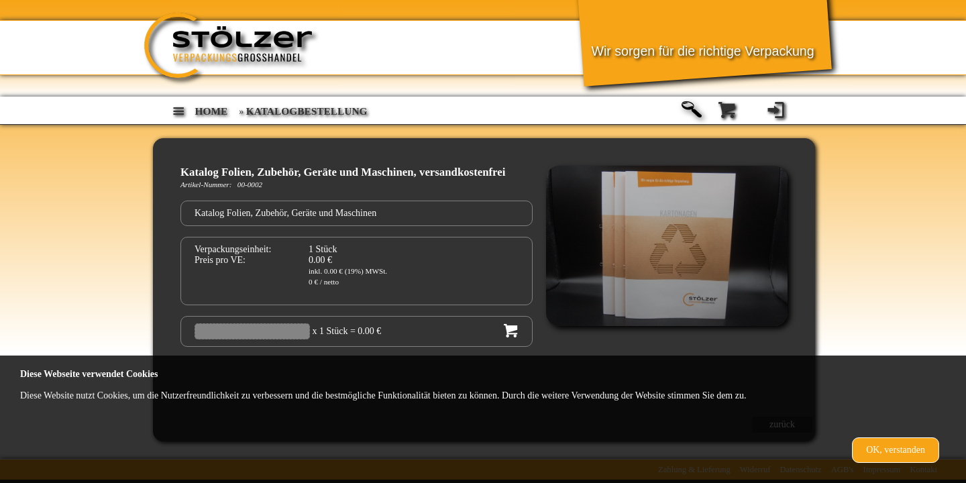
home (211, 111)
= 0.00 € (365, 331)
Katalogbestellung (307, 111)
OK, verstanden (895, 450)
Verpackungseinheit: (233, 249)
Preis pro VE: (220, 260)
